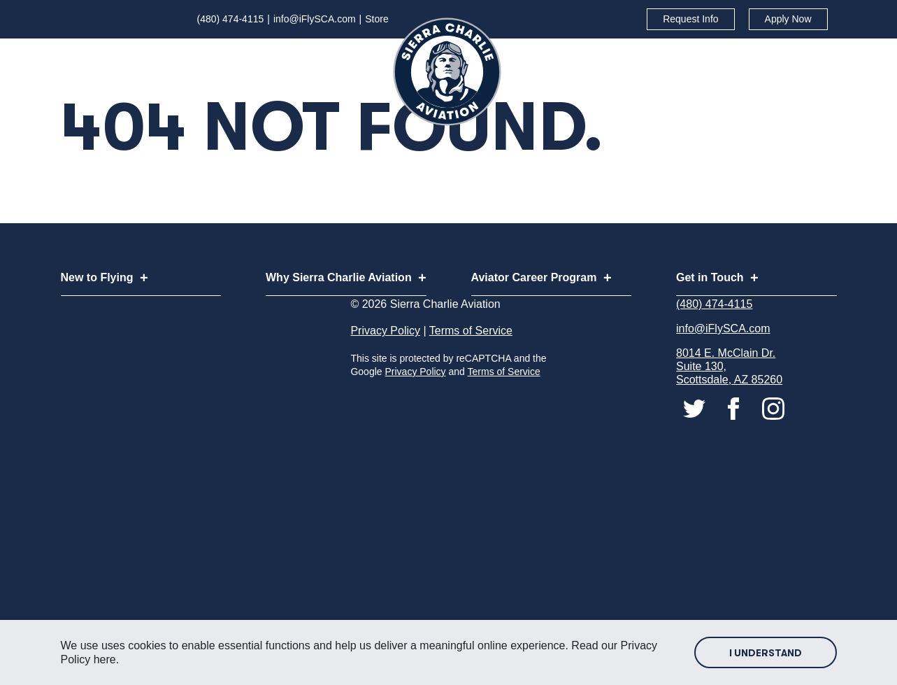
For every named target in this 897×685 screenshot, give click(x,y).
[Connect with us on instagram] (773, 445)
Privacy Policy (385, 368)
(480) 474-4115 (230, 18)
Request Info (690, 18)
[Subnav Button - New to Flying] (308, 57)
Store (376, 18)
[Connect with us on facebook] (734, 445)
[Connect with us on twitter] (695, 445)
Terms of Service (470, 368)
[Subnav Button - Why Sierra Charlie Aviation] (488, 57)
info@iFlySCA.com (314, 18)
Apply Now (788, 18)
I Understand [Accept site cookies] (765, 652)
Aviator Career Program (694, 56)
